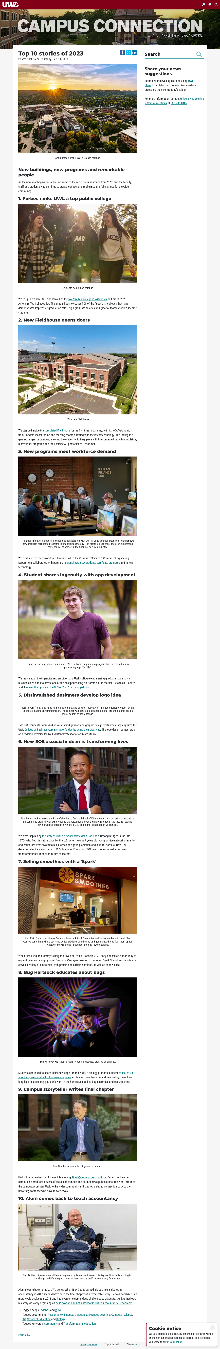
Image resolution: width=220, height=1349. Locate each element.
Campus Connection (110, 25)
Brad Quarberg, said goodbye (89, 1177)
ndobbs (45, 1310)
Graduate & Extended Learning (92, 1314)
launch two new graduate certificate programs (93, 562)
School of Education (39, 1319)
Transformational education (79, 1323)
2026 (116, 1344)
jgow (58, 1310)
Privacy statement (88, 1344)
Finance (68, 1314)
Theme (132, 1344)
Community (51, 1323)
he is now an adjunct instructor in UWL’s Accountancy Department (94, 1303)
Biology (60, 1319)
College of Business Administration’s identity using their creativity (62, 729)
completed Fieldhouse (57, 430)
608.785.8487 (179, 103)
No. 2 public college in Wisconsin (87, 299)
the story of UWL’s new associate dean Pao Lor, (69, 836)
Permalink (24, 1335)
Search (173, 54)
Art (24, 1319)
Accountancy (55, 1314)
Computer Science (121, 1314)
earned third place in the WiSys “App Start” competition (57, 687)
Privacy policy (174, 1342)
